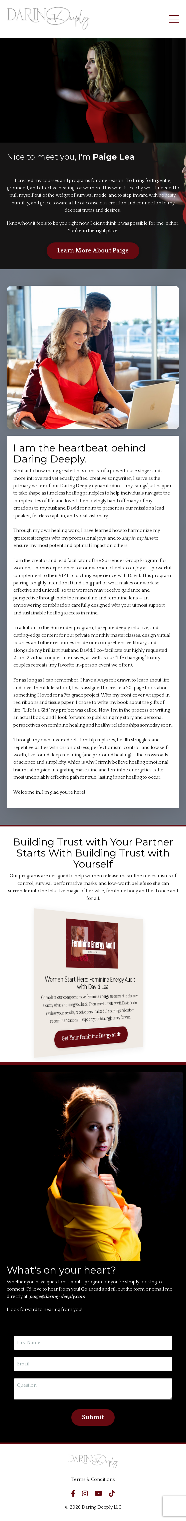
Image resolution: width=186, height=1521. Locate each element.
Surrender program (72, 627)
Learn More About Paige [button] (93, 250)
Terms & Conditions (93, 1479)
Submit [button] (93, 1417)
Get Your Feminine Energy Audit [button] (93, 1036)
